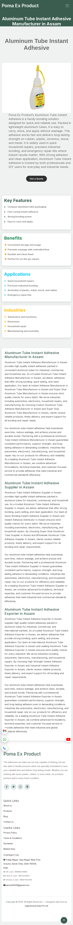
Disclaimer (8, 843)
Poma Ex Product (20, 5)
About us (7, 805)
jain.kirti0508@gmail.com (16, 885)
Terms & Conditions (12, 838)
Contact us (8, 822)
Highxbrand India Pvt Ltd (36, 906)
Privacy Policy (10, 832)
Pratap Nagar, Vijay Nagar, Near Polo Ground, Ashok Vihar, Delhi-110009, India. (21, 864)
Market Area (9, 849)
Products (7, 811)
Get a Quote (36, 178)
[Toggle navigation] (67, 6)
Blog (5, 816)
